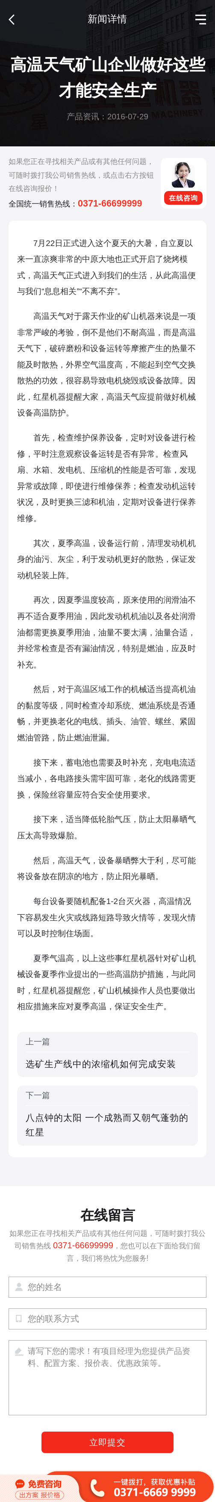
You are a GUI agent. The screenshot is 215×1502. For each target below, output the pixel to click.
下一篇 (107, 1115)
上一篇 (107, 1054)
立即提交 (107, 1442)
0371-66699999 (110, 203)
